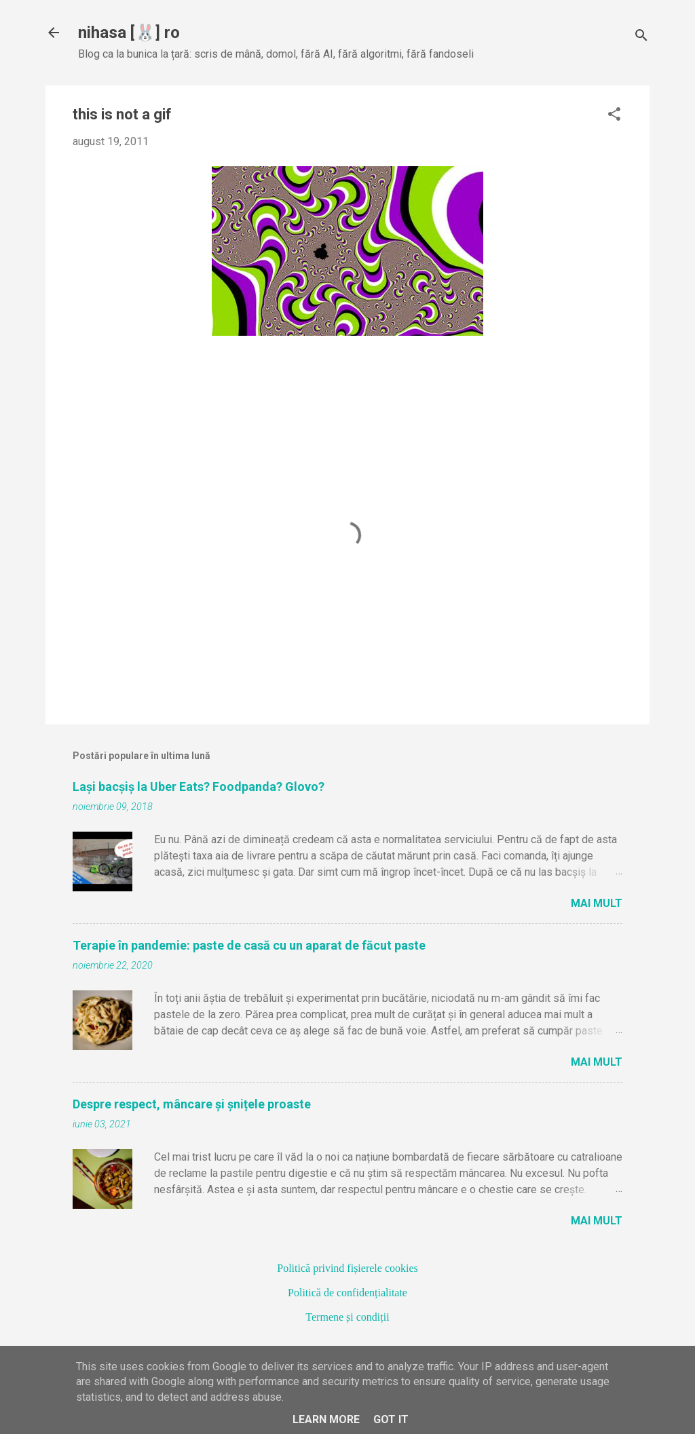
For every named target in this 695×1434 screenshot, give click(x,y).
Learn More (326, 1419)
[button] (614, 115)
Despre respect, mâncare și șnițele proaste (192, 1104)
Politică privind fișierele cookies (347, 1268)
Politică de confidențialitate (347, 1292)
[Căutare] (641, 37)
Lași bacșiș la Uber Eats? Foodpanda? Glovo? (198, 786)
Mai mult (596, 903)
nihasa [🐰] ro (129, 32)
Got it (391, 1419)
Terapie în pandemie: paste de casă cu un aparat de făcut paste (249, 945)
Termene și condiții (347, 1317)
